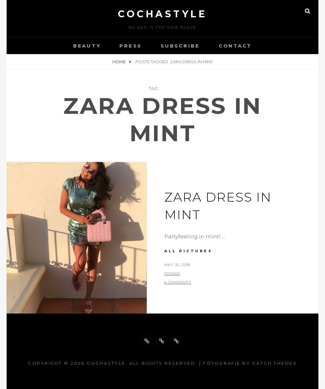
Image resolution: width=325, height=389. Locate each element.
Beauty (87, 46)
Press (130, 46)
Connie (172, 273)
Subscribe (180, 46)
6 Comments (177, 282)
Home (120, 61)
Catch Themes (274, 363)
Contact (235, 46)
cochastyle (162, 14)
